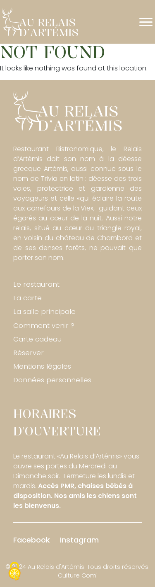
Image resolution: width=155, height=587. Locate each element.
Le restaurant (36, 284)
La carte (27, 298)
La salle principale (44, 311)
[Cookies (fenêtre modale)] (14, 572)
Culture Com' (78, 575)
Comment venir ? (43, 325)
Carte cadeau (37, 339)
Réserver (28, 353)
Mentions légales (42, 366)
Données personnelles (52, 380)
